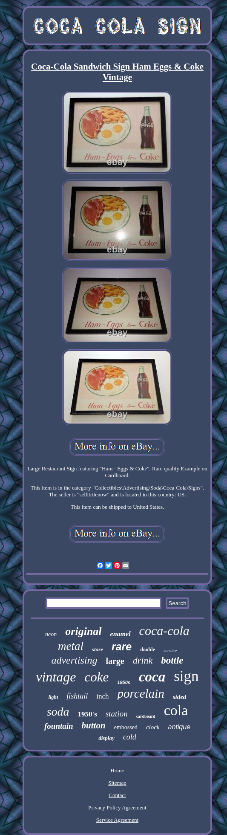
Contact (117, 795)
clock (153, 727)
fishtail (77, 696)
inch (102, 696)
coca (152, 676)
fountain (58, 726)
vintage (56, 676)
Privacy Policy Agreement (117, 807)
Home (117, 770)
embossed (126, 727)
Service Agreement (117, 820)
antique (179, 727)
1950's (87, 714)
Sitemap (117, 783)
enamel (120, 634)
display (106, 738)
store (97, 649)
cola (176, 710)
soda (58, 711)
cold (129, 737)
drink (142, 660)
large (115, 661)
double (147, 649)
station (117, 713)
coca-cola (164, 630)
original (83, 631)
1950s (123, 682)
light (53, 697)
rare (122, 646)
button (94, 725)
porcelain (141, 693)
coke (97, 677)
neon (51, 634)
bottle (172, 660)
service (170, 650)
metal (70, 646)
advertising (74, 660)
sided (180, 696)
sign (186, 676)
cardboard (145, 716)
